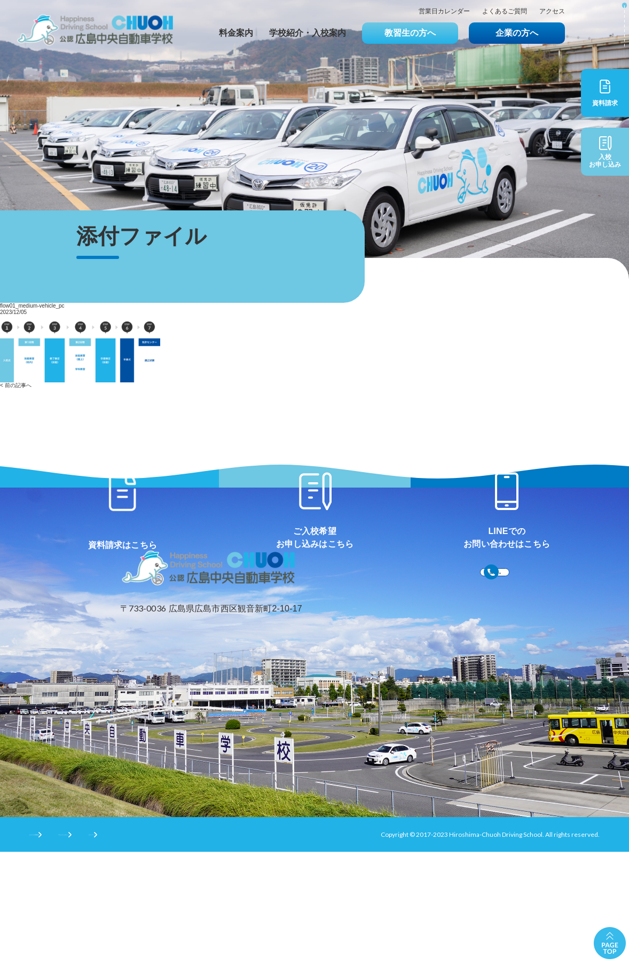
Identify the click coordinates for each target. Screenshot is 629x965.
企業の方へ (517, 32)
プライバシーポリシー (147, 946)
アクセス (552, 11)
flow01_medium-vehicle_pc (32, 306)
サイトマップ (227, 946)
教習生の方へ (410, 32)
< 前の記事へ (16, 385)
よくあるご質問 (504, 11)
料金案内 (236, 32)
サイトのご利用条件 (58, 946)
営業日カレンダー (444, 11)
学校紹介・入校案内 (307, 32)
